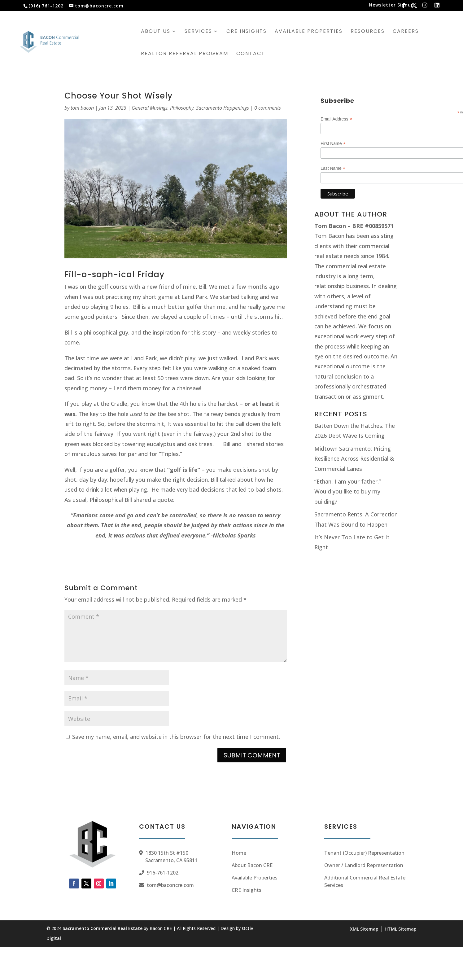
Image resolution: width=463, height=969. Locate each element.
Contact (250, 54)
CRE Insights (246, 32)
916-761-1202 (162, 872)
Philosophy (182, 107)
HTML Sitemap (401, 929)
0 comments (267, 107)
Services (198, 32)
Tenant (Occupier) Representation (364, 852)
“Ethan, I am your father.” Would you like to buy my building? (347, 491)
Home (239, 852)
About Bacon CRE (252, 865)
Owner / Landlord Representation (363, 865)
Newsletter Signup (391, 5)
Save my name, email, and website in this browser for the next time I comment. (176, 736)
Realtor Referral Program (184, 54)
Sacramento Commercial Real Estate (102, 928)
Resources (368, 32)
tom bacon (82, 107)
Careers (406, 32)
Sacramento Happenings (222, 107)
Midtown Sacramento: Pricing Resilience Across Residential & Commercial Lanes (354, 458)
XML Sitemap (364, 929)
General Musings (150, 107)
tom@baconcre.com (170, 885)
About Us (155, 32)
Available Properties (309, 32)
